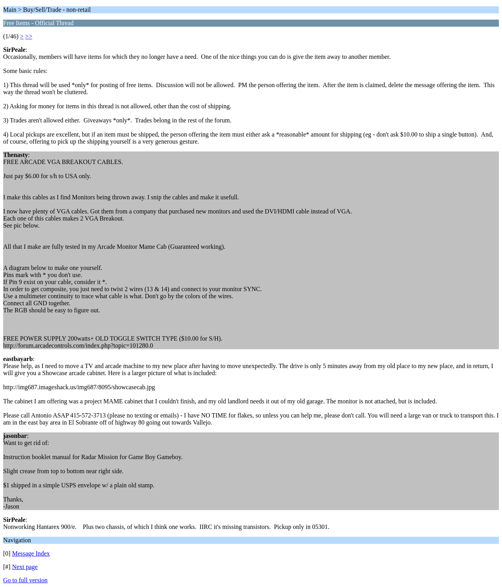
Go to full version (25, 580)
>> (28, 36)
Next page (25, 566)
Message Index (31, 553)
